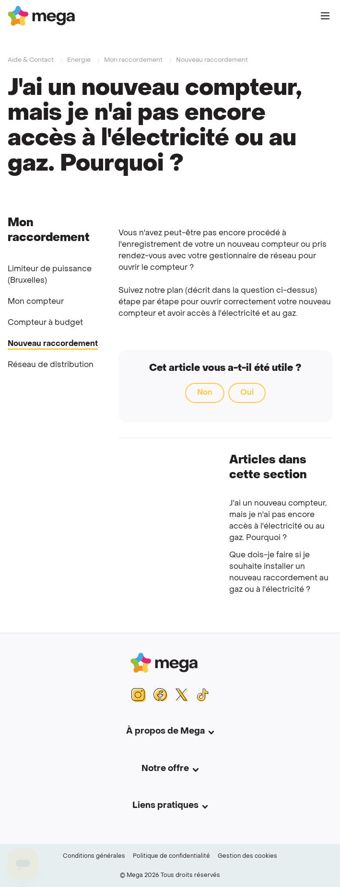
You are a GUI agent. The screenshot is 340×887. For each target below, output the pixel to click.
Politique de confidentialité (171, 856)
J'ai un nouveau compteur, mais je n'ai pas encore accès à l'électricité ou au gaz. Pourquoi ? (278, 521)
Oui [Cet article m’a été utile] (247, 393)
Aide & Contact (31, 60)
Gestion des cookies (247, 856)
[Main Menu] (325, 16)
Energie (79, 60)
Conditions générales (94, 856)
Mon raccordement (133, 60)
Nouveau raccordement (212, 60)
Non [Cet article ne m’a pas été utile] (204, 393)
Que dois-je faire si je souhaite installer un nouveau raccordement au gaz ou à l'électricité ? (278, 573)
